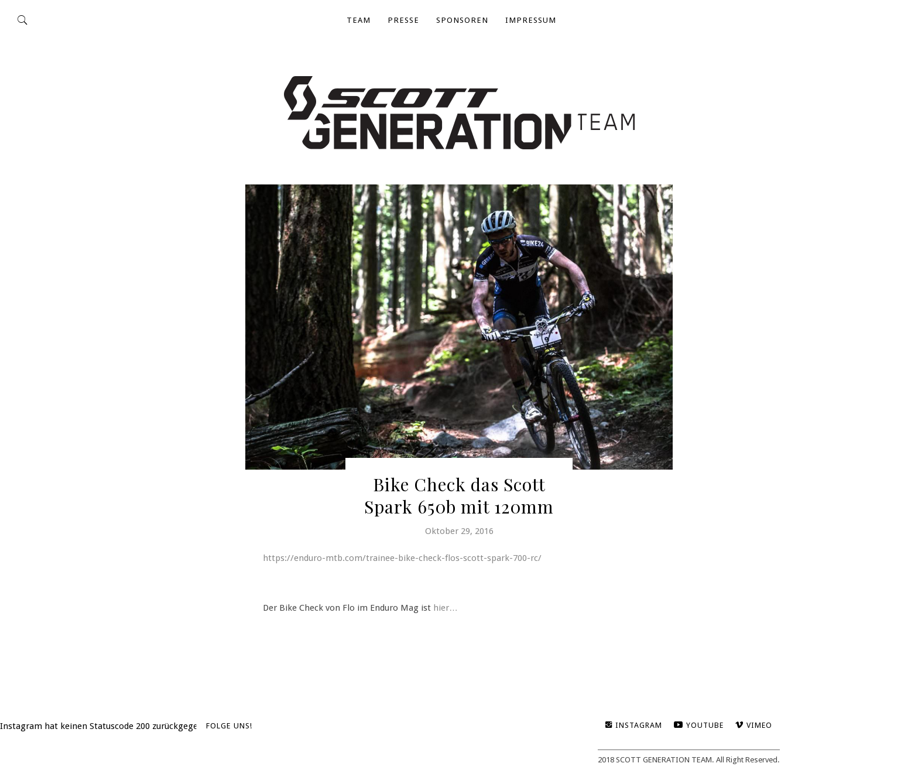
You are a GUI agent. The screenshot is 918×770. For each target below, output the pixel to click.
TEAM (359, 20)
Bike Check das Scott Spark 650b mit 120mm (459, 495)
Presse (403, 20)
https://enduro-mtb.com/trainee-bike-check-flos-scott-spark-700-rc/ (402, 558)
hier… (445, 608)
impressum (530, 20)
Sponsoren (462, 20)
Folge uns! (229, 725)
